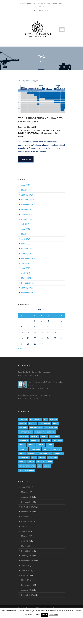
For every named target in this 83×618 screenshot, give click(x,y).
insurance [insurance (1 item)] (31, 453)
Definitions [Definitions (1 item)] (54, 436)
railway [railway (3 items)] (42, 457)
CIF (28, 130)
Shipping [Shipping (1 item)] (31, 462)
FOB (41, 133)
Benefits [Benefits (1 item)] (22, 423)
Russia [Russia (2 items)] (21, 462)
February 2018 (27, 200)
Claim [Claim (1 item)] (55, 423)
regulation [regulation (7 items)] (52, 457)
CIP (32, 130)
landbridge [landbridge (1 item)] (58, 453)
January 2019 (27, 195)
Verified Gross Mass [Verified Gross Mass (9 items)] (27, 466)
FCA (37, 133)
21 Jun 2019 (32, 375)
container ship (47, 130)
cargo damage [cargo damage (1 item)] (44, 423)
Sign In (38, 10)
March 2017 (26, 244)
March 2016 (26, 278)
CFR (24, 130)
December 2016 (28, 258)
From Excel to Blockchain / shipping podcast (34, 372)
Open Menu (62, 29)
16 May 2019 (42, 389)
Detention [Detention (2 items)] (35, 440)
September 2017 (28, 214)
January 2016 (27, 288)
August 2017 (26, 219)
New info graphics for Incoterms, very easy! (34, 395)
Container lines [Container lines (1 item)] (36, 427)
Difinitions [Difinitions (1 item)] (46, 440)
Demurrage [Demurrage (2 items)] (23, 440)
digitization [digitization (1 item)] (57, 440)
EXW (28, 133)
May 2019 (25, 190)
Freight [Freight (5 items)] (49, 444)
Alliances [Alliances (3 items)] (53, 419)
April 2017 (25, 239)
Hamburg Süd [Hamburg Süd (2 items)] (35, 449)
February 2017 (27, 249)
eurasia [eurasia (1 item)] (31, 444)
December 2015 (28, 293)
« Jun (20, 349)
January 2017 (27, 254)
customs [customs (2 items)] (34, 436)
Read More (26, 159)
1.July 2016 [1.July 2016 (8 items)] (23, 419)
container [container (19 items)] (23, 427)
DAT (19, 133)
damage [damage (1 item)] (44, 436)
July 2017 (25, 224)
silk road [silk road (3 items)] (40, 462)
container (37, 130)
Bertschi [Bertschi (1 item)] (32, 423)
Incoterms (47, 133)
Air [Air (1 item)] (45, 419)
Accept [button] (44, 615)
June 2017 (25, 229)
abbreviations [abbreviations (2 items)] (35, 419)
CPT (54, 130)
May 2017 (25, 234)
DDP (24, 133)
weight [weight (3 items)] (46, 466)
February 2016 (27, 283)
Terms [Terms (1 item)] (50, 462)
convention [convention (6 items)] (23, 436)
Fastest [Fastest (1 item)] (41, 444)
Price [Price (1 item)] (34, 457)
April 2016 (25, 273)
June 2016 (25, 268)
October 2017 (27, 210)
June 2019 (25, 185)
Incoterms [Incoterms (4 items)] (56, 449)
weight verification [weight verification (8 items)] (26, 470)
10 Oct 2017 (31, 127)
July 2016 (25, 263)
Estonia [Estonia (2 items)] (22, 444)
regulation (56, 133)
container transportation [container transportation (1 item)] (45, 432)
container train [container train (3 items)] (25, 432)
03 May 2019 (32, 399)
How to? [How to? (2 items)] (46, 449)
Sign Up (46, 10)
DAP (59, 130)
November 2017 (28, 205)
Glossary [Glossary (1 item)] (23, 449)
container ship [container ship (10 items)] (51, 427)
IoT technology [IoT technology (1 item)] (44, 453)
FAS (32, 133)
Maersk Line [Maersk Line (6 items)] (24, 457)
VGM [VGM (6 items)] (39, 466)
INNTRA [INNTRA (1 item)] (21, 453)
